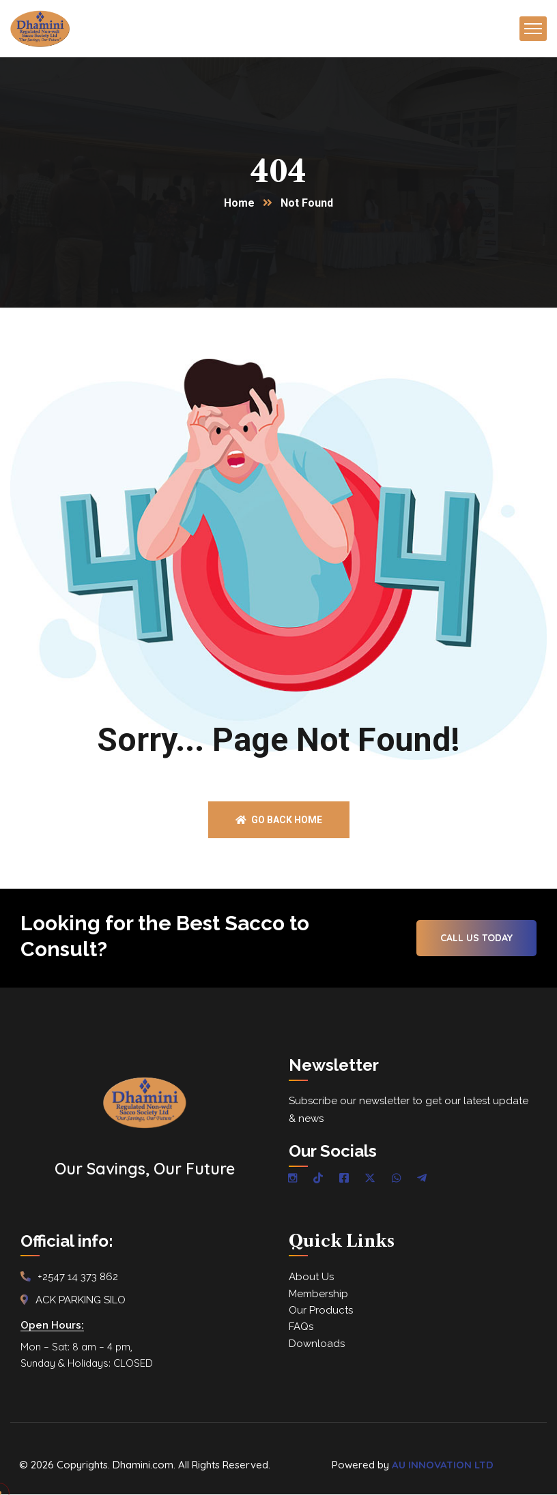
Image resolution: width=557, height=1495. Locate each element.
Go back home (278, 820)
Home (239, 203)
